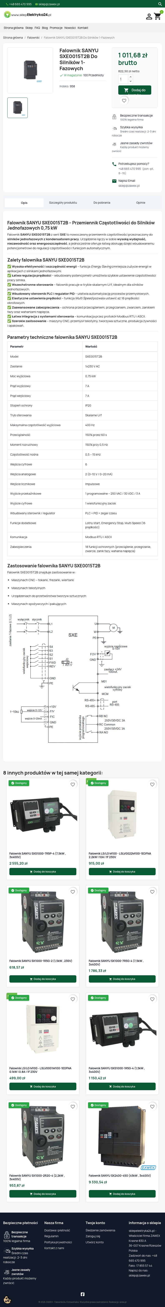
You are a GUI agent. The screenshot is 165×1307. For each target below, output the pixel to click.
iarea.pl (123, 1302)
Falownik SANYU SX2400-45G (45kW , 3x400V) (120, 1175)
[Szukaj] (159, 3)
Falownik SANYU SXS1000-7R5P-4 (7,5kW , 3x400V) (37, 855)
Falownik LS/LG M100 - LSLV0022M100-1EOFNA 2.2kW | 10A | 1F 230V (120, 855)
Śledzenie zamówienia (100, 1230)
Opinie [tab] (140, 202)
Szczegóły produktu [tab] (63, 202)
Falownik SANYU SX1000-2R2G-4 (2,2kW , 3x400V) (37, 1177)
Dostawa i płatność (57, 1230)
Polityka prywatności (58, 1242)
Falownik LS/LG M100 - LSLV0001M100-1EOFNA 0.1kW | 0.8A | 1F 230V (40, 1070)
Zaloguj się (93, 1236)
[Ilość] (123, 79)
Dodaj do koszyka (135, 91)
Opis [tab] (24, 203)
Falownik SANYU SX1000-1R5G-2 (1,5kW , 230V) (40, 961)
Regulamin (51, 1236)
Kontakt (83, 28)
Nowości (70, 28)
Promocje (56, 28)
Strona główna (13, 28)
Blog (45, 28)
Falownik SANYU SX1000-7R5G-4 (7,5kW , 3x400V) (116, 962)
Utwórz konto (95, 1242)
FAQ (37, 28)
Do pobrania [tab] (102, 202)
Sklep (29, 28)
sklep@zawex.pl (129, 186)
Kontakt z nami (54, 1248)
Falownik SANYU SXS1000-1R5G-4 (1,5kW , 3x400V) (117, 1070)
